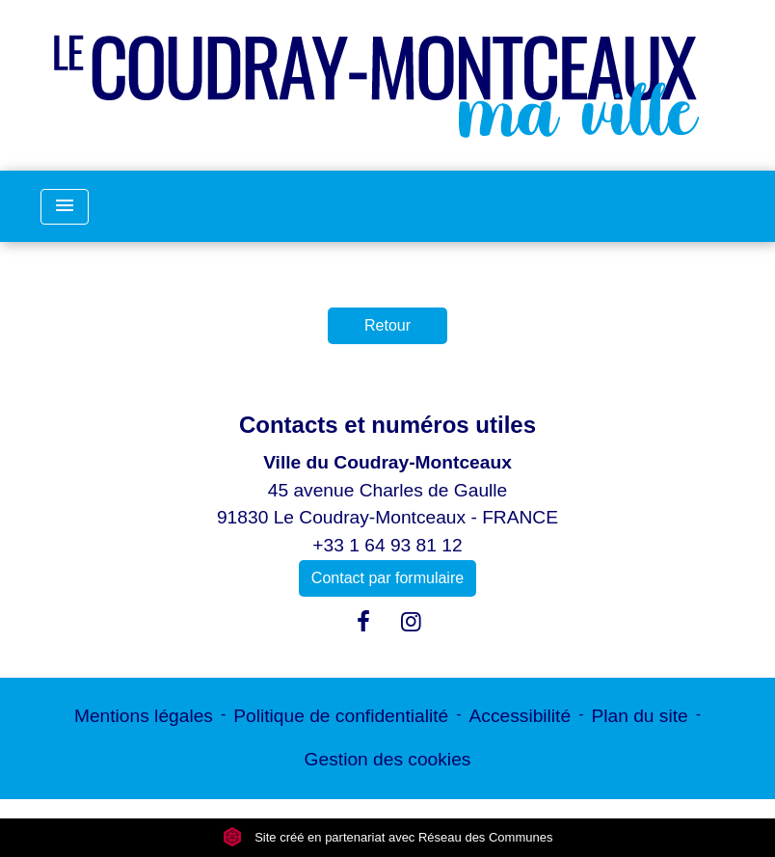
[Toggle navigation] (64, 207)
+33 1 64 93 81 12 (387, 545)
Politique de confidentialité (340, 716)
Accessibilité (520, 716)
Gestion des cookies (388, 759)
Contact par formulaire (387, 578)
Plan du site (639, 716)
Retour (387, 325)
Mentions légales (143, 716)
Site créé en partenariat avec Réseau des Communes (388, 837)
